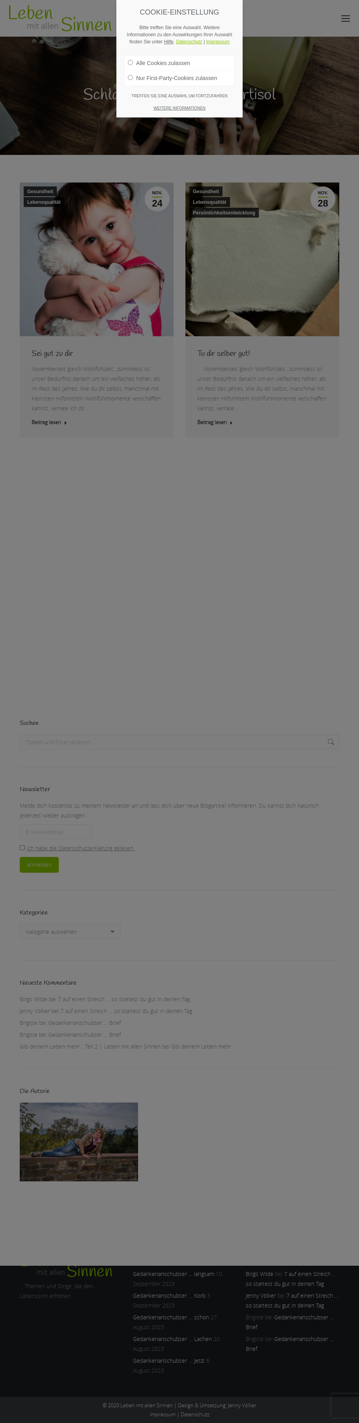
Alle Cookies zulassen (159, 63)
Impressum (218, 42)
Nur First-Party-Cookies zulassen (172, 78)
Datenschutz (189, 42)
